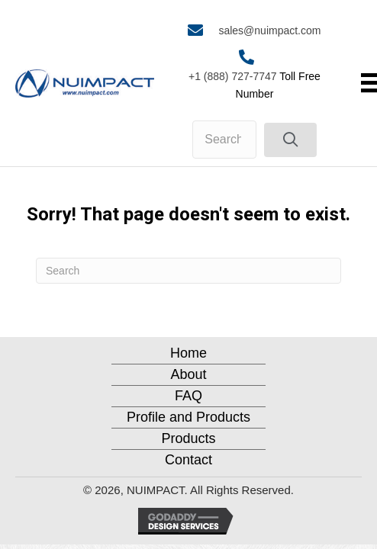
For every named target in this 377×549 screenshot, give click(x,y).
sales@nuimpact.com (269, 30)
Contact (188, 459)
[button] (290, 140)
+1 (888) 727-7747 (232, 76)
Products (188, 438)
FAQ (188, 395)
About (188, 374)
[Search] (188, 271)
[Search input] (224, 139)
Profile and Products (188, 417)
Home (188, 353)
